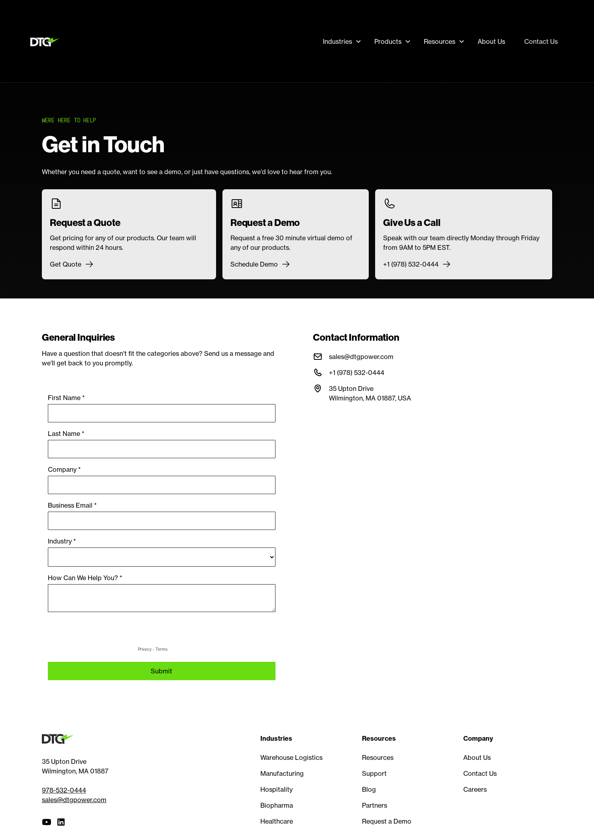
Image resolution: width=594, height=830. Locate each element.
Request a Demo (386, 821)
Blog (369, 789)
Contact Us (541, 41)
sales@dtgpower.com (74, 800)
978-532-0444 (64, 790)
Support (374, 773)
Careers (475, 789)
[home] (46, 42)
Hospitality (276, 789)
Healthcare (276, 821)
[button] (342, 41)
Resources (377, 757)
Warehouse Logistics (291, 757)
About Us (491, 41)
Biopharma (276, 805)
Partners (374, 805)
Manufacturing (282, 773)
